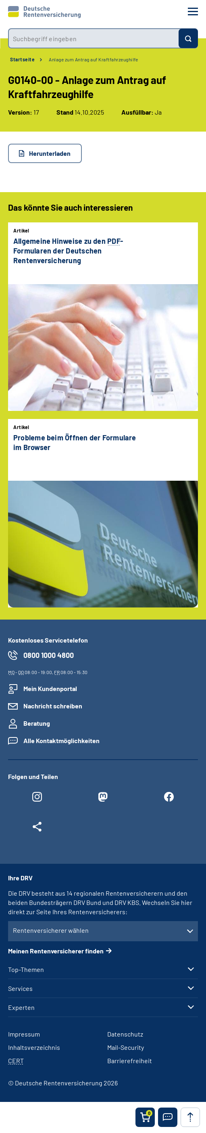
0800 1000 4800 (48, 655)
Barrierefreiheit (129, 1060)
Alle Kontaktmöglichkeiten (61, 740)
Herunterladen (50, 153)
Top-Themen (26, 969)
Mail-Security (125, 1047)
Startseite (22, 59)
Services (20, 988)
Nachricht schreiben (52, 706)
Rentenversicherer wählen (51, 930)
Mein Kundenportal (50, 688)
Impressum (24, 1034)
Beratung (36, 723)
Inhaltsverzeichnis (34, 1047)
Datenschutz (125, 1034)
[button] (167, 1117)
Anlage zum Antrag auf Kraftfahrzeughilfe (93, 59)
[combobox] (93, 38)
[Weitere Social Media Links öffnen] (37, 828)
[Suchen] (188, 38)
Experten (21, 1007)
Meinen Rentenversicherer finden (56, 951)
